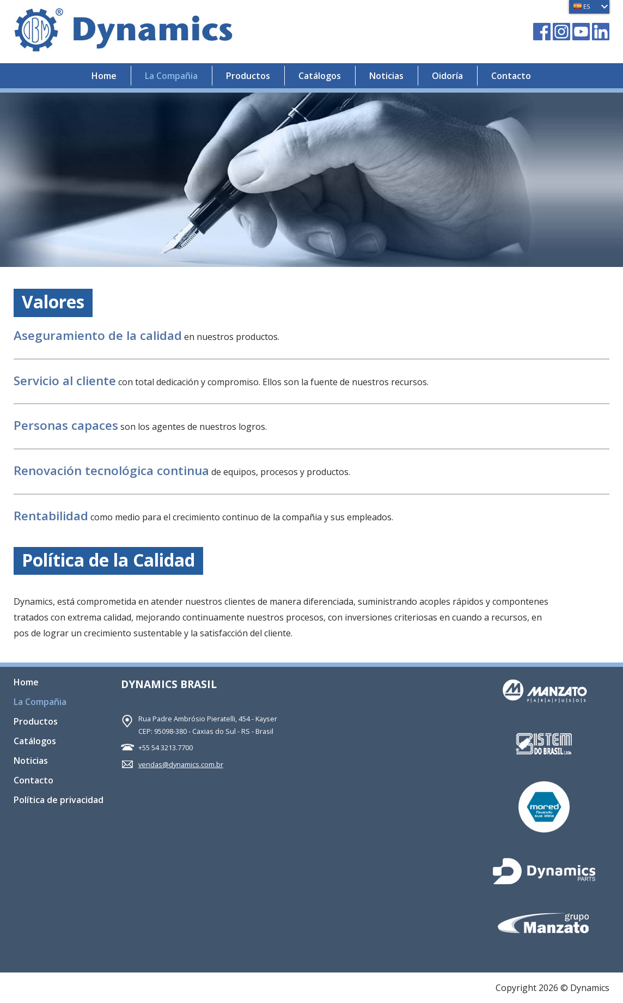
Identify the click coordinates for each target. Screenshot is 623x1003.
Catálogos (319, 76)
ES (581, 6)
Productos (248, 76)
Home (104, 76)
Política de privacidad (58, 800)
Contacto (511, 76)
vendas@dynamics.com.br (180, 764)
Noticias (386, 76)
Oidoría (447, 76)
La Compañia (171, 76)
